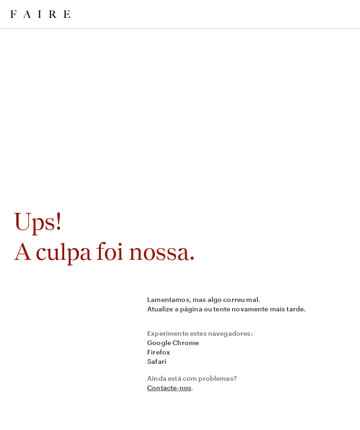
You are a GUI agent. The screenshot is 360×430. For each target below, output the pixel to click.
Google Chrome (173, 343)
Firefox (158, 352)
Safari (156, 361)
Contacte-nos (169, 388)
